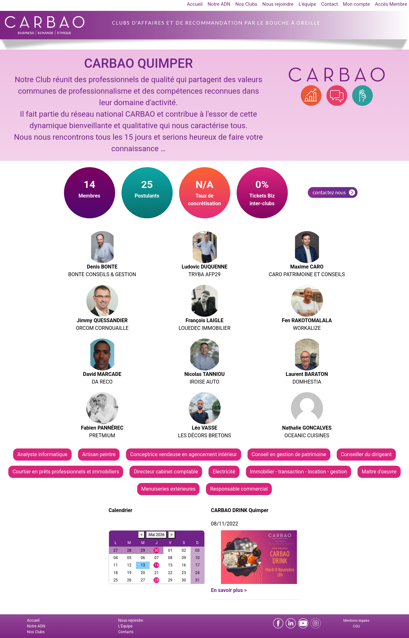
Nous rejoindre (277, 4)
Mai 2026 (156, 535)
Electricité (224, 472)
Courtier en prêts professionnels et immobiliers (65, 472)
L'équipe (307, 4)
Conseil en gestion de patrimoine (289, 454)
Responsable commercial (239, 489)
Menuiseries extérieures (168, 489)
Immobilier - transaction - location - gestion (298, 472)
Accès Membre (391, 4)
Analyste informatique (42, 454)
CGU (356, 626)
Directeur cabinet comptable (166, 472)
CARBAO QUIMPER (138, 63)
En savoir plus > (229, 590)
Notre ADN (219, 4)
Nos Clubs (246, 4)
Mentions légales (356, 621)
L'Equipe (125, 626)
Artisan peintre (98, 454)
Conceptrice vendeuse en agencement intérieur (183, 454)
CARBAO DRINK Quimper (240, 510)
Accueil (194, 4)
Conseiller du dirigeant (366, 454)
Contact (329, 4)
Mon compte (356, 4)
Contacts (126, 632)
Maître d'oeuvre (379, 472)
